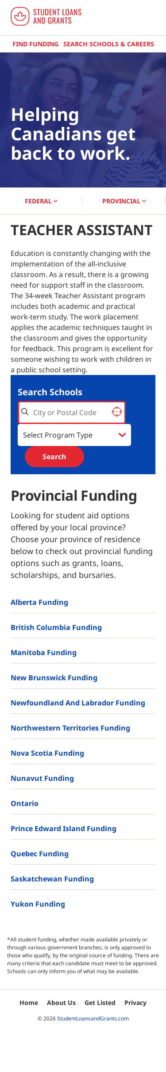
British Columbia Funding (56, 627)
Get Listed (100, 1002)
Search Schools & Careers (108, 44)
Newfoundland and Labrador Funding (78, 703)
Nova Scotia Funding (47, 753)
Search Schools (50, 392)
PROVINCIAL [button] (124, 201)
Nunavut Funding (42, 778)
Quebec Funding (40, 853)
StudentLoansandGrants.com (93, 1018)
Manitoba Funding (44, 652)
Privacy (135, 1002)
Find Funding (35, 44)
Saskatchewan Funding (52, 879)
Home (28, 1002)
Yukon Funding (38, 904)
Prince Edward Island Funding (63, 828)
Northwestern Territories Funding (70, 728)
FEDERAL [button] (41, 201)
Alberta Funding (39, 602)
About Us (61, 1002)
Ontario (25, 803)
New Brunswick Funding (54, 677)
